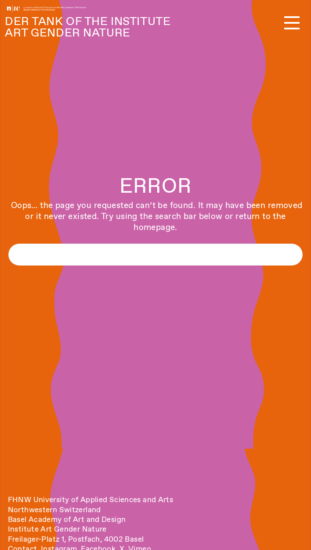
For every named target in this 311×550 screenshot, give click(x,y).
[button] (292, 23)
